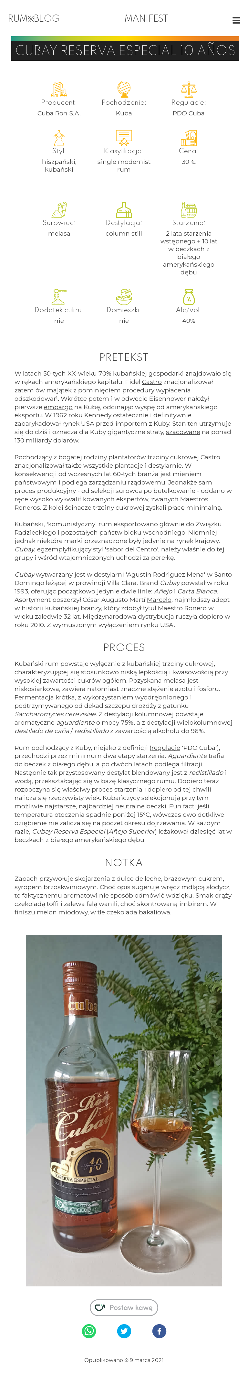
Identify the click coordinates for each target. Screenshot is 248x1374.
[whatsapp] (89, 1332)
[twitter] (124, 1332)
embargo (58, 407)
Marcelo (159, 599)
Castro (152, 382)
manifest (146, 19)
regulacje (165, 747)
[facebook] (159, 1332)
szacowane (183, 432)
